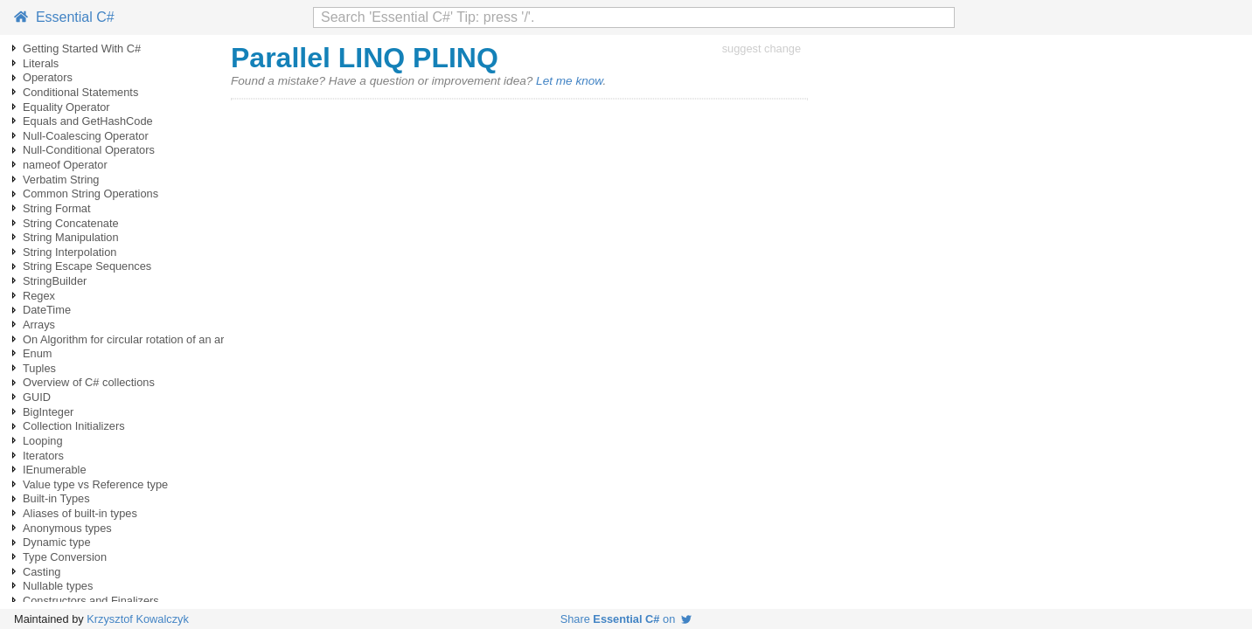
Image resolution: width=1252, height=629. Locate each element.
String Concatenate (71, 223)
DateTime (47, 309)
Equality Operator (66, 107)
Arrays (39, 324)
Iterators (43, 455)
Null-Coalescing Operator (86, 135)
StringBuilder (55, 280)
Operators (48, 77)
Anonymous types (67, 528)
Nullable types (58, 585)
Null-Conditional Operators (89, 149)
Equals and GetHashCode (88, 121)
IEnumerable (55, 469)
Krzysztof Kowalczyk (138, 619)
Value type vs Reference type (95, 484)
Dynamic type (57, 542)
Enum (37, 353)
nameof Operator (65, 164)
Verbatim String (61, 179)
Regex (39, 295)
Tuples (39, 368)
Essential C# (64, 17)
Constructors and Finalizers (91, 600)
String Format (57, 208)
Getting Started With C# (82, 48)
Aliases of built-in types (80, 513)
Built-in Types (56, 498)
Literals (41, 63)
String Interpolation (69, 252)
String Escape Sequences (87, 266)
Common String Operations (90, 193)
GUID (37, 397)
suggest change (761, 48)
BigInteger (48, 411)
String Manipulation (71, 237)
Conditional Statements (80, 92)
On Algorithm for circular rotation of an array (131, 339)
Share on (626, 619)
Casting (41, 571)
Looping (43, 440)
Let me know (569, 80)
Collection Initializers (74, 425)
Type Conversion (65, 556)
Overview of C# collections (89, 382)
